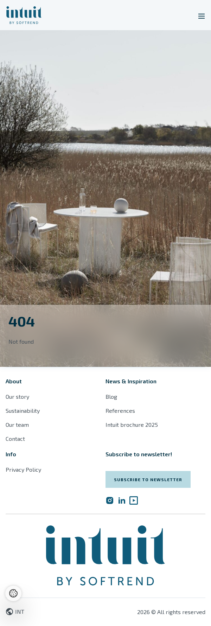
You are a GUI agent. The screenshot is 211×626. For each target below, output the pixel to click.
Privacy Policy (23, 469)
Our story (17, 396)
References (120, 410)
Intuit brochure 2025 (132, 424)
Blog (111, 396)
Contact (15, 438)
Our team (17, 424)
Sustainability (23, 410)
